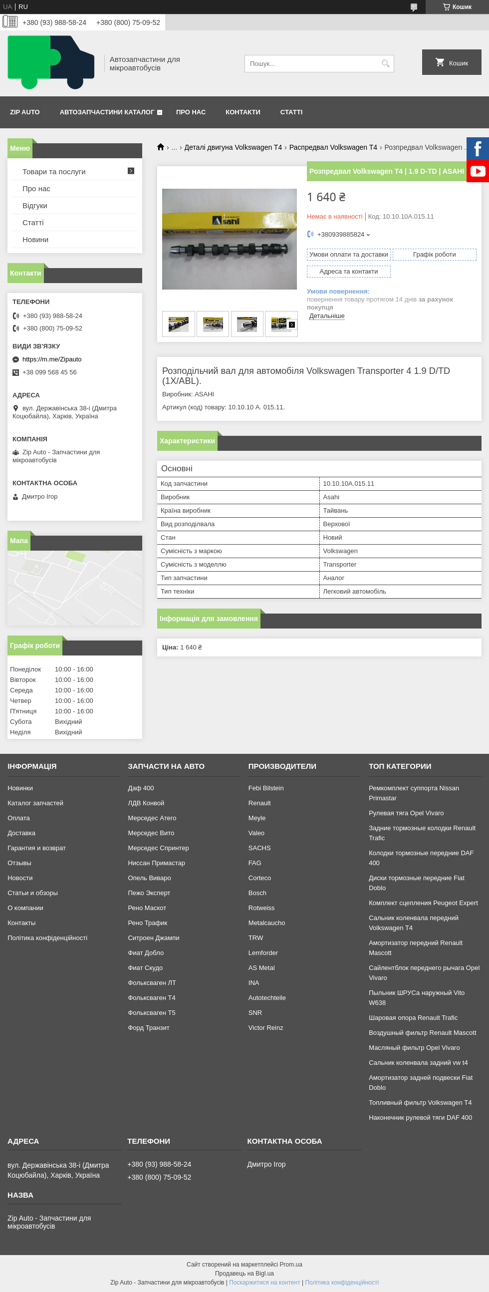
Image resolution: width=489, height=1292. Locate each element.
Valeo (256, 833)
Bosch (257, 893)
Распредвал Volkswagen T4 (333, 147)
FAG (254, 863)
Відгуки (34, 205)
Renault (259, 803)
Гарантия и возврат (36, 848)
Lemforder (263, 953)
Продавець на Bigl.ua (244, 1273)
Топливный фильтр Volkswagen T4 (420, 1102)
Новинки (20, 788)
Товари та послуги (54, 171)
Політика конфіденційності (47, 938)
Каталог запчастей (35, 803)
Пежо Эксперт (149, 893)
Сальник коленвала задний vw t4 (418, 1062)
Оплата (18, 818)
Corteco (259, 878)
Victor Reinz (265, 1027)
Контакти (243, 112)
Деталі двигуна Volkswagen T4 (233, 147)
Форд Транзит (148, 1027)
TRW (255, 938)
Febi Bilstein (266, 788)
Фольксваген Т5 (151, 1012)
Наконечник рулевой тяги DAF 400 (420, 1117)
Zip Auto (25, 112)
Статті (291, 112)
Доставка (21, 833)
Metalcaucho (266, 923)
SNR (255, 1012)
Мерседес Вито (151, 833)
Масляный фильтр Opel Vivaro (414, 1047)
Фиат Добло (146, 953)
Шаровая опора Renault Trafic (413, 1017)
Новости (19, 878)
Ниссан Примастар (156, 863)
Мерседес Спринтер (158, 848)
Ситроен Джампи (153, 938)
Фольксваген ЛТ (152, 982)
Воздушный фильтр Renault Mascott (422, 1032)
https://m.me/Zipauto (52, 359)
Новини (35, 239)
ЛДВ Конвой (146, 803)
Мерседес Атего (152, 818)
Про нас (191, 112)
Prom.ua (291, 1264)
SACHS (259, 848)
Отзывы (19, 863)
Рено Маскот (147, 908)
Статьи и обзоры (32, 893)
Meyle (257, 818)
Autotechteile (267, 997)
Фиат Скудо (145, 967)
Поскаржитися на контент (264, 1282)
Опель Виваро (149, 878)
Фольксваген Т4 (151, 997)
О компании (25, 908)
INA (253, 982)
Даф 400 (141, 788)
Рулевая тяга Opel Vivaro (406, 813)
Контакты (21, 923)
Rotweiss (261, 908)
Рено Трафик (147, 923)
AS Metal (261, 967)
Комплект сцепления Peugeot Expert (423, 903)
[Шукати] (385, 63)
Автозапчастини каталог (107, 112)
